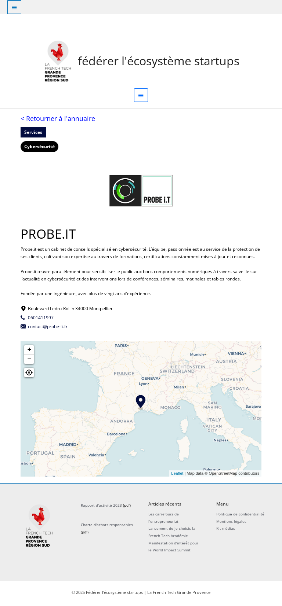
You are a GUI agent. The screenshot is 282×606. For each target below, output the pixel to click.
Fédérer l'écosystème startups (159, 61)
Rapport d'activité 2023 (101, 507)
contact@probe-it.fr (48, 328)
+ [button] (29, 351)
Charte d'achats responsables (107, 526)
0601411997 (41, 319)
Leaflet (177, 475)
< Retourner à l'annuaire (58, 119)
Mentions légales (231, 522)
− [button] (29, 360)
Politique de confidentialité (240, 515)
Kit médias (225, 530)
